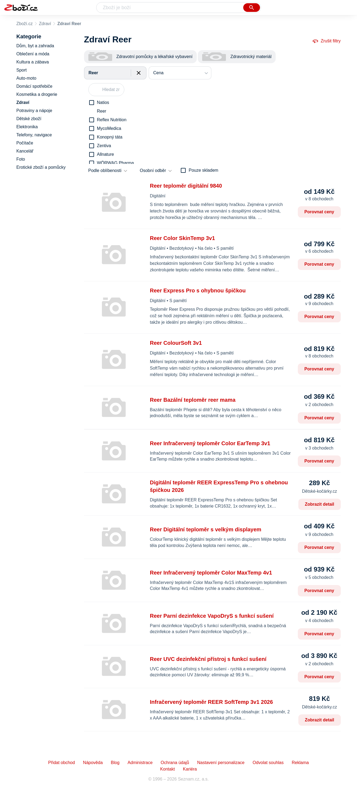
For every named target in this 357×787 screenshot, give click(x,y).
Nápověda (93, 762)
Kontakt (167, 769)
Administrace (140, 762)
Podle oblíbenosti (105, 170)
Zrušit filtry (326, 41)
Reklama (300, 762)
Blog (115, 762)
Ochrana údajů (175, 762)
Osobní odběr (153, 170)
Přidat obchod (61, 762)
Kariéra (190, 769)
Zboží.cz (24, 23)
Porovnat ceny (319, 212)
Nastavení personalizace (221, 762)
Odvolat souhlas (268, 762)
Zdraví (45, 23)
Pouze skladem (203, 170)
